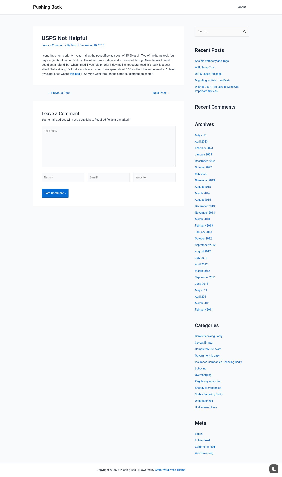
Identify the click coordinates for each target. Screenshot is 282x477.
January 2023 (203, 154)
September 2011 (205, 277)
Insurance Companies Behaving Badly (219, 362)
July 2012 (201, 258)
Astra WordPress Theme (170, 470)
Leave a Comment (53, 45)
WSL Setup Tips (205, 67)
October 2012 (203, 238)
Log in (199, 434)
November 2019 (205, 180)
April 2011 (201, 296)
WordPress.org (204, 453)
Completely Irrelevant (208, 349)
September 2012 (205, 245)
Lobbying (201, 368)
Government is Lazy (207, 355)
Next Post (161, 92)
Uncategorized (204, 400)
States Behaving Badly (209, 394)
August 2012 (203, 251)
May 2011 (201, 290)
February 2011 (204, 309)
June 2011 (201, 283)
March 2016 (202, 193)
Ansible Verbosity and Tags (212, 61)
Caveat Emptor (204, 342)
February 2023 (204, 148)
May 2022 (201, 174)
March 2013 (202, 219)
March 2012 (202, 271)
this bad (75, 74)
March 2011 (202, 303)
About (242, 7)
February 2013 (204, 225)
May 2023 (201, 135)
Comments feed (205, 446)
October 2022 (203, 167)
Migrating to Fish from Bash (212, 80)
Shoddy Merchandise (208, 388)
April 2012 (201, 264)
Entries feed (202, 440)
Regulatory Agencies (208, 381)
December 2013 (205, 206)
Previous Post (59, 92)
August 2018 (203, 187)
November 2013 (205, 212)
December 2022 (205, 161)
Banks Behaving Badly (209, 336)
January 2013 (203, 232)
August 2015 (203, 199)
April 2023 (201, 141)
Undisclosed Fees (206, 407)
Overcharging (203, 375)
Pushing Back (47, 7)
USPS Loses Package (208, 74)
